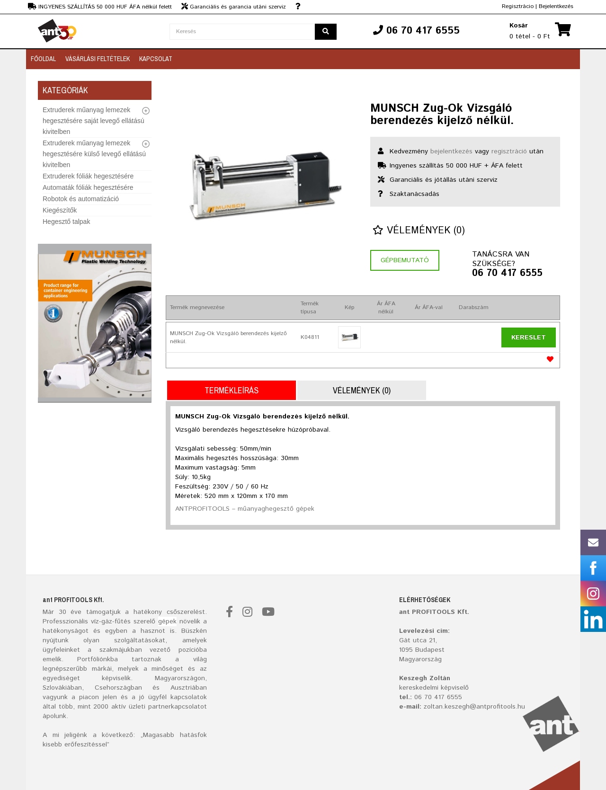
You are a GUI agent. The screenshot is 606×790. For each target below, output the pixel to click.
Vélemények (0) (419, 231)
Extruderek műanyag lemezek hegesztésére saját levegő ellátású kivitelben (93, 120)
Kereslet (528, 337)
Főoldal (43, 58)
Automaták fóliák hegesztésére (88, 187)
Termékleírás (231, 390)
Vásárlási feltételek (97, 58)
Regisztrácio (518, 6)
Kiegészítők (60, 210)
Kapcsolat (155, 58)
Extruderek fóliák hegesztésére (88, 176)
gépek (167, 621)
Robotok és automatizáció (81, 199)
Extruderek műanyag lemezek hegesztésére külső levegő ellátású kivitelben (94, 154)
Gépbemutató (405, 260)
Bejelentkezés (556, 6)
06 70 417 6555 (507, 273)
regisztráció (509, 151)
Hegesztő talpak (66, 221)
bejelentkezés (451, 151)
